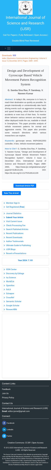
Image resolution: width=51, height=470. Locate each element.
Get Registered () (15, 207)
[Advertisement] (25, 346)
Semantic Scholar (13, 301)
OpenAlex (10, 285)
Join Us (5, 393)
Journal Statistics (13, 213)
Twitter (7, 436)
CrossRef (10, 297)
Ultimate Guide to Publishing (18, 245)
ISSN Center (11, 269)
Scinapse (10, 293)
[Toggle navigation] (7, 48)
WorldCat (10, 281)
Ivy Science (11, 277)
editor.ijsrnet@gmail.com (19, 411)
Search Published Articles (17, 229)
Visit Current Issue (14, 221)
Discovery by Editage (15, 273)
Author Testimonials (15, 241)
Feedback (6, 389)
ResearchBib (11, 309)
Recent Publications (14, 233)
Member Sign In (13, 203)
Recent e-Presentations (16, 253)
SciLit (8, 289)
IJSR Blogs (11, 249)
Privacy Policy (8, 398)
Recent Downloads (14, 237)
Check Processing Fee (15, 225)
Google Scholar (12, 305)
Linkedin (7, 429)
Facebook (8, 423)
